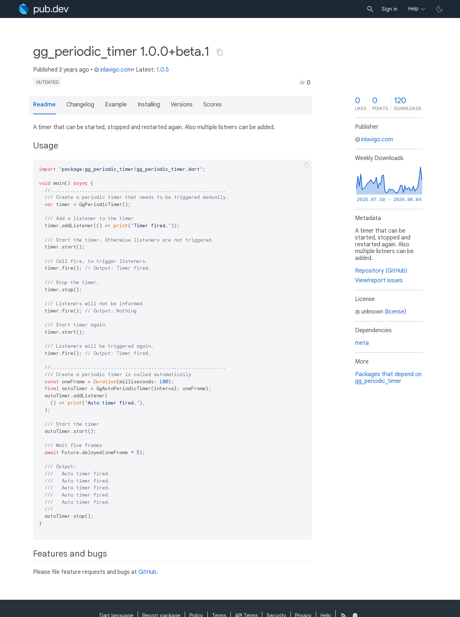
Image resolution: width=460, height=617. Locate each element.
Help (413, 8)
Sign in (389, 9)
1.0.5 (162, 69)
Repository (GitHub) (381, 270)
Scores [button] (212, 104)
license (395, 311)
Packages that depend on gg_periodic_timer (388, 378)
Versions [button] (182, 104)
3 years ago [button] (74, 69)
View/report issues (379, 280)
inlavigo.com (113, 69)
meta (362, 343)
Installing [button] (149, 104)
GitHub (147, 572)
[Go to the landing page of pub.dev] (43, 9)
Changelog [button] (80, 104)
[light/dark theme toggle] (439, 9)
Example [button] (116, 104)
